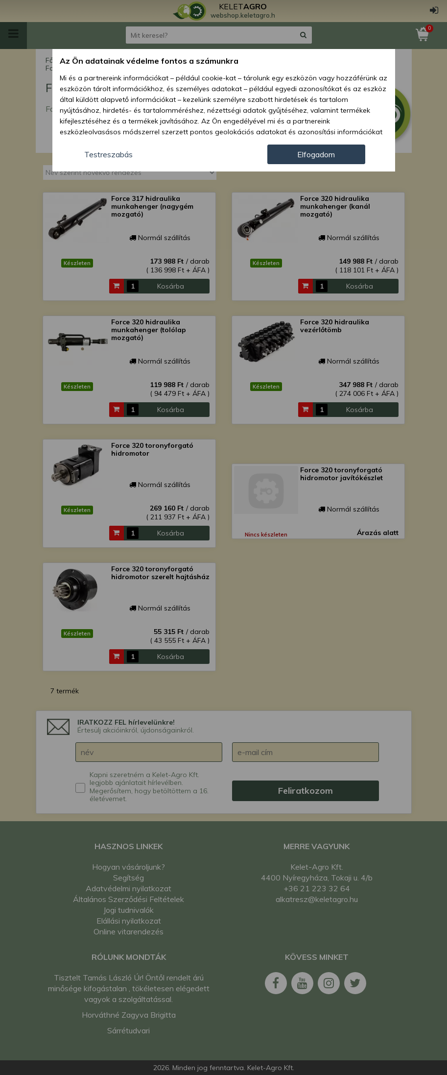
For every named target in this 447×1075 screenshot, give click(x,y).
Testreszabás (108, 154)
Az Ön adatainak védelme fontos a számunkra (149, 60)
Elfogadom (316, 154)
